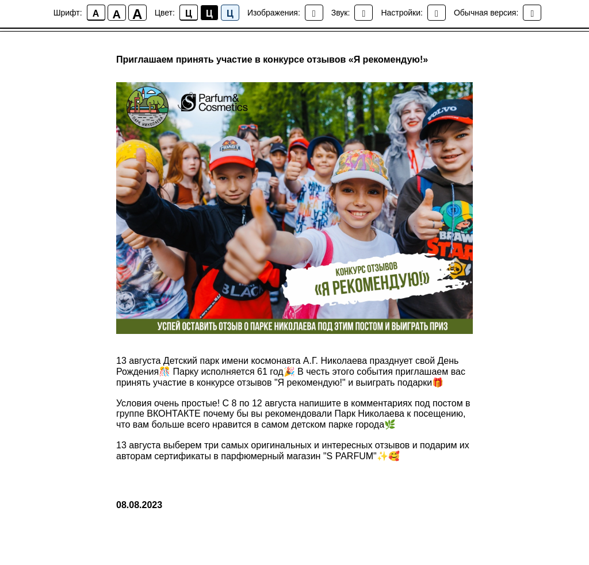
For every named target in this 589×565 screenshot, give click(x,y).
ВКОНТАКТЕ (174, 413)
